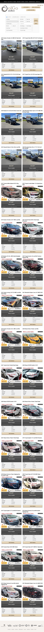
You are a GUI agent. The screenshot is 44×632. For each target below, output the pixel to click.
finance (14, 1)
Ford (35, 629)
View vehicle (11, 70)
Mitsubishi (21, 629)
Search (35, 20)
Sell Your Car (10, 1)
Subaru (12, 629)
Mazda (28, 629)
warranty (19, 1)
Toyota (9, 629)
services (22, 1)
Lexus (25, 629)
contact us (38, 1)
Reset (36, 23)
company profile (32, 1)
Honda (32, 629)
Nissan (16, 629)
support (26, 1)
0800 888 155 (40, 5)
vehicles (5, 1)
